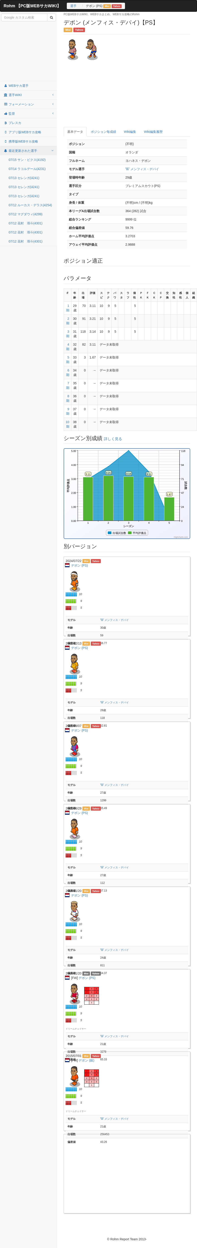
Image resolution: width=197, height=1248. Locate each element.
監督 (28, 113)
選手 (73, 6)
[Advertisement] (28, 51)
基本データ (75, 131)
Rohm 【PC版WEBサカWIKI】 (32, 6)
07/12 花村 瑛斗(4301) (25, 223)
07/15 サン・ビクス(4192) (27, 160)
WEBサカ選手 (16, 85)
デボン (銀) (86, 1060)
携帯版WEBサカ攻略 (21, 141)
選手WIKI (28, 95)
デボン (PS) (79, 565)
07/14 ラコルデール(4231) (27, 169)
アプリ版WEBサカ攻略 (22, 132)
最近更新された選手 (28, 150)
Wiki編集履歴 (153, 131)
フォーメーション (28, 104)
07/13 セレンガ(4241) (24, 178)
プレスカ (12, 123)
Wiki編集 (130, 131)
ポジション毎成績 (103, 131)
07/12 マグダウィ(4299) (25, 214)
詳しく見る (113, 439)
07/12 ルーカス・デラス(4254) (30, 205)
